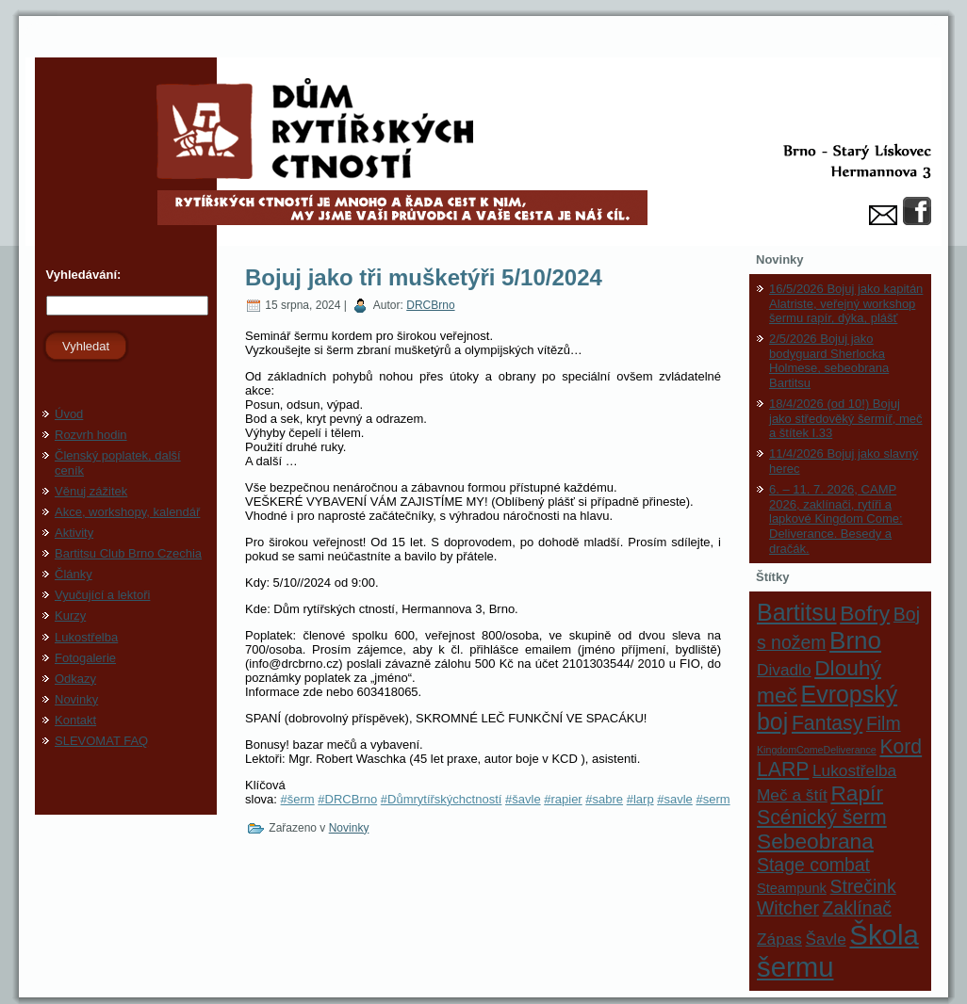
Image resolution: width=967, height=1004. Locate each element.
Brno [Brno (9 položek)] (855, 640)
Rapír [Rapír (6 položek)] (856, 793)
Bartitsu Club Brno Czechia (128, 553)
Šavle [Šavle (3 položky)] (826, 939)
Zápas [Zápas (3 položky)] (779, 939)
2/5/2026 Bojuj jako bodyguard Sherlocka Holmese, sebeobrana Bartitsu (829, 361)
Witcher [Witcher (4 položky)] (788, 908)
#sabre (604, 799)
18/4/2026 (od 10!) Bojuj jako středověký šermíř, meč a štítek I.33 (846, 418)
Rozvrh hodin (91, 435)
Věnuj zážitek (91, 491)
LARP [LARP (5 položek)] (783, 769)
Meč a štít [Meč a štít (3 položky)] (792, 794)
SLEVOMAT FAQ (101, 741)
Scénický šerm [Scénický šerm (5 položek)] (822, 817)
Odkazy (75, 679)
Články (73, 574)
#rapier (563, 799)
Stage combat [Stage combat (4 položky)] (813, 864)
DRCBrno (430, 305)
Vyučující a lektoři (102, 595)
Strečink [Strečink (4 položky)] (863, 886)
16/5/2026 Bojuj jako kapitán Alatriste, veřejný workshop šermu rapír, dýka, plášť (846, 303)
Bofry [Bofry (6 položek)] (865, 613)
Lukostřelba (86, 637)
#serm (712, 799)
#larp (640, 799)
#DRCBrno (347, 799)
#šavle (523, 799)
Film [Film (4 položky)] (883, 723)
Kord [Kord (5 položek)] (900, 746)
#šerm (298, 799)
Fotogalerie (85, 658)
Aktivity (74, 533)
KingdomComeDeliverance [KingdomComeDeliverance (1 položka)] (817, 749)
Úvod (69, 414)
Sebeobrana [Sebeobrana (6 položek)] (815, 841)
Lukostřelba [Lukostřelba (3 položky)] (854, 770)
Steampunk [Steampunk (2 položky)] (792, 888)
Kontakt (75, 720)
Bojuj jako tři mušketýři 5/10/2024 (423, 277)
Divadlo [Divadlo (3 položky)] (784, 669)
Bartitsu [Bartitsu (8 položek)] (797, 612)
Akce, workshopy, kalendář (127, 512)
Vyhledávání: (81, 274)
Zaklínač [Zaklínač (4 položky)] (857, 908)
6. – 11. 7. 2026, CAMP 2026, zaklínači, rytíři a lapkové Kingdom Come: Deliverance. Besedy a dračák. (836, 518)
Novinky (76, 699)
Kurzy (70, 615)
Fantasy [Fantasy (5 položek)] (827, 723)
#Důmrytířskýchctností (441, 799)
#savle (675, 799)
